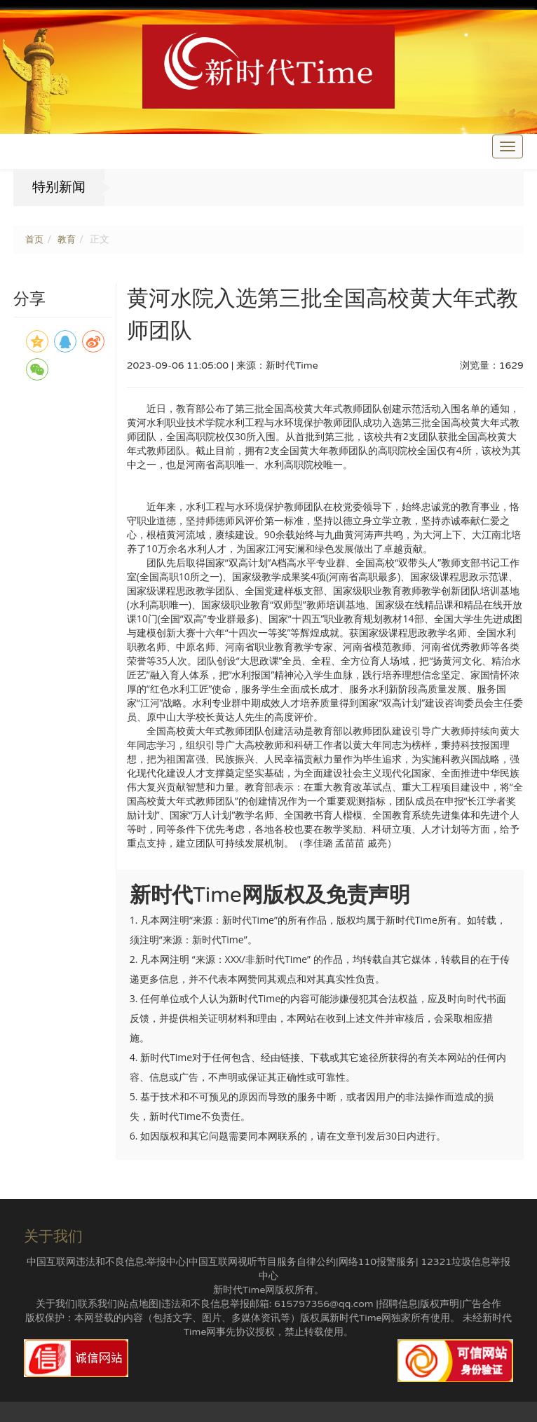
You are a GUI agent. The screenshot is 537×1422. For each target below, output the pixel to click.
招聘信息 (398, 1304)
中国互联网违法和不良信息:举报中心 (106, 1262)
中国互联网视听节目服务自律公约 (262, 1262)
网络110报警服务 (377, 1262)
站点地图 (138, 1304)
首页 (34, 239)
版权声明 (439, 1304)
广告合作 (481, 1304)
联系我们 (97, 1304)
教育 (66, 239)
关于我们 (55, 1304)
